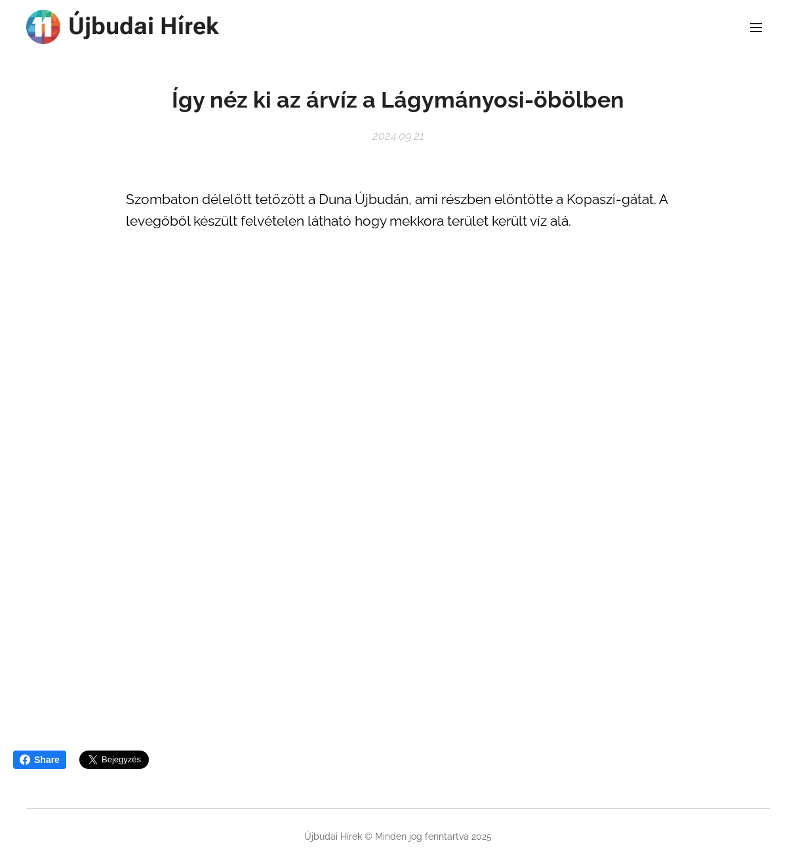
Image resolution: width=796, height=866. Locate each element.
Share (40, 759)
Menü (756, 27)
